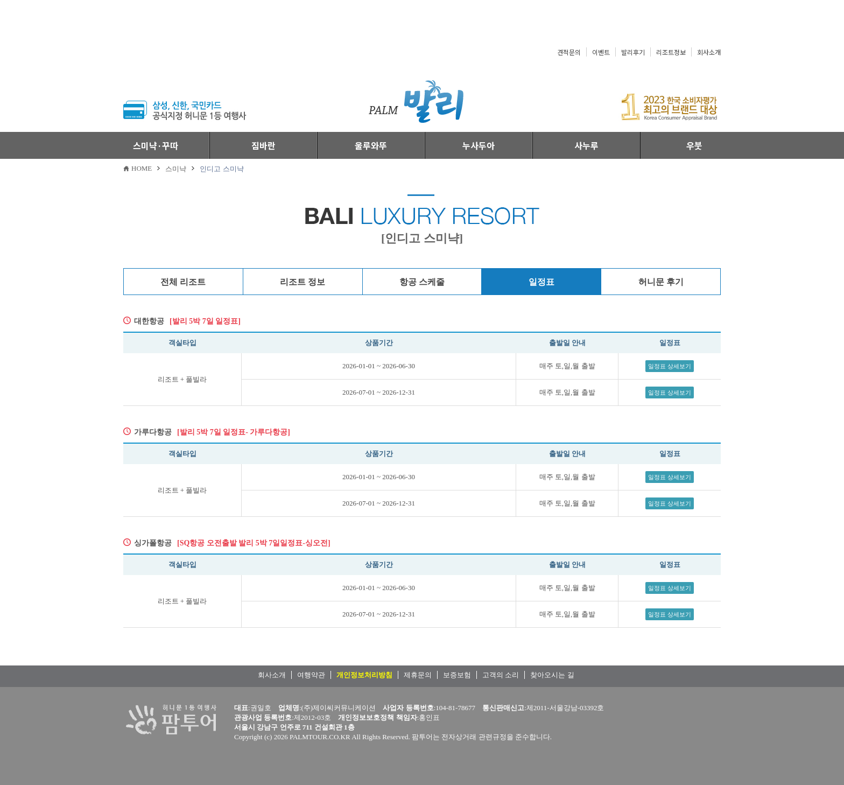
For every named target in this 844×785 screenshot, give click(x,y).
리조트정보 (671, 52)
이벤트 (601, 52)
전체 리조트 (183, 281)
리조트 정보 (302, 281)
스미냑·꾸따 (155, 145)
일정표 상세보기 (669, 366)
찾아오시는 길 (552, 675)
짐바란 (263, 145)
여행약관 (311, 675)
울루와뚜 (371, 145)
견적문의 (569, 52)
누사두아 (478, 145)
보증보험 (457, 675)
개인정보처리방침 (364, 675)
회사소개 (709, 52)
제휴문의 (418, 675)
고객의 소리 (500, 675)
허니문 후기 (661, 281)
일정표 (541, 281)
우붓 (694, 145)
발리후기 (633, 52)
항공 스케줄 (422, 281)
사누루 (586, 145)
